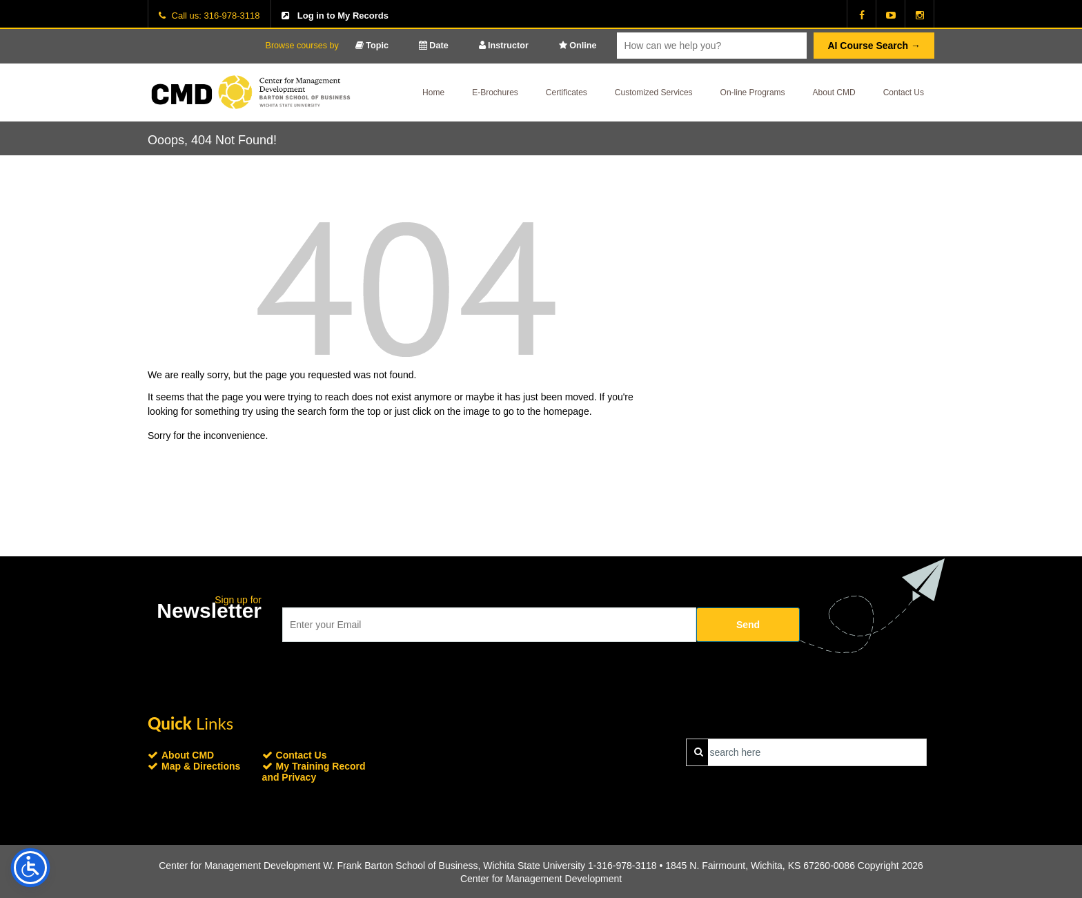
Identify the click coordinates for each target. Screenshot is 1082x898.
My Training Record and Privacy (314, 772)
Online (578, 45)
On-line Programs (752, 92)
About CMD (834, 92)
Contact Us (903, 92)
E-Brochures (495, 92)
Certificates (566, 92)
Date (434, 45)
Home (433, 92)
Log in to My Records (342, 15)
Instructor (504, 45)
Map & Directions (200, 766)
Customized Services (654, 92)
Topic (371, 45)
